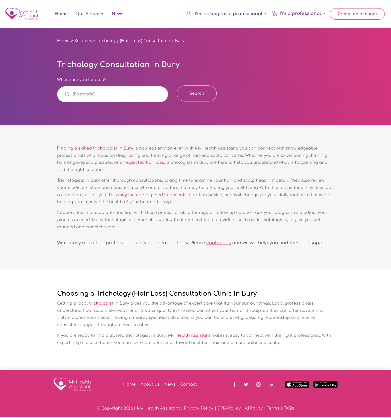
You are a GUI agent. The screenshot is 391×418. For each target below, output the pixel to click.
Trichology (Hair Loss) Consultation (133, 41)
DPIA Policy (229, 409)
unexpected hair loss (142, 163)
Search (196, 94)
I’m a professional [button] (298, 13)
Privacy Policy (198, 409)
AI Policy (254, 409)
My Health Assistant (189, 336)
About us (150, 385)
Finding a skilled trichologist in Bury (95, 149)
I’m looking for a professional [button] (225, 14)
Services (83, 41)
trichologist (101, 304)
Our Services (89, 14)
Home (61, 14)
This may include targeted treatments (147, 195)
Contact (188, 385)
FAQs (289, 409)
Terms (273, 409)
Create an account (357, 14)
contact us (218, 243)
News (117, 14)
